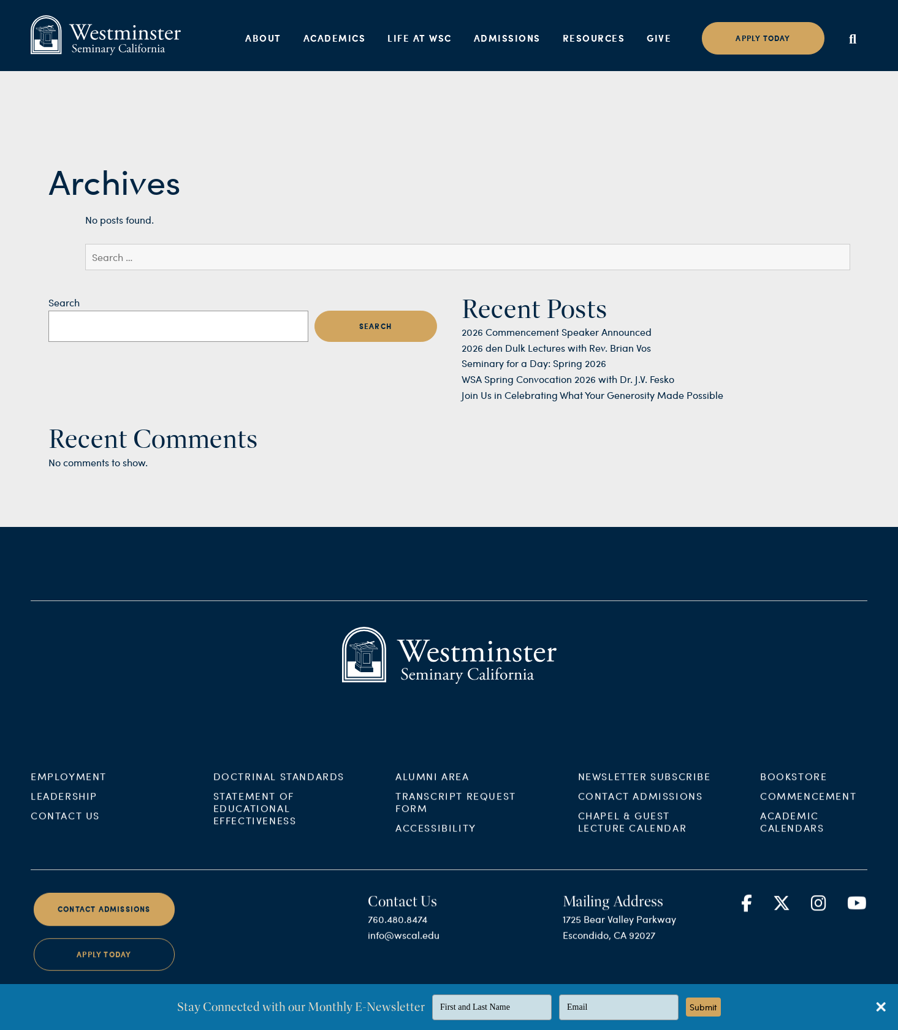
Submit (703, 1007)
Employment (69, 784)
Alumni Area (432, 784)
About (263, 38)
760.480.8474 (397, 927)
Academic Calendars (792, 830)
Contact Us (65, 823)
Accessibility (435, 836)
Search (64, 302)
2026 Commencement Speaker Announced (557, 331)
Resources (594, 38)
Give (659, 38)
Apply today (763, 38)
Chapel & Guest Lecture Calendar (632, 830)
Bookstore (793, 784)
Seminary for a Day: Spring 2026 (534, 363)
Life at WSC (419, 38)
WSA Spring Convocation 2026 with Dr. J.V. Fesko (568, 379)
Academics (334, 38)
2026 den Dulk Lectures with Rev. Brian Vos (556, 347)
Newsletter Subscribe (644, 784)
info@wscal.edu (403, 943)
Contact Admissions (640, 804)
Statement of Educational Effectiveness (255, 816)
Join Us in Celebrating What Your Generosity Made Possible (592, 394)
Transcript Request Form (455, 810)
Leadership (64, 804)
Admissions (507, 38)
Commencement (808, 804)
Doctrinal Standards (278, 784)
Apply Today (104, 963)
